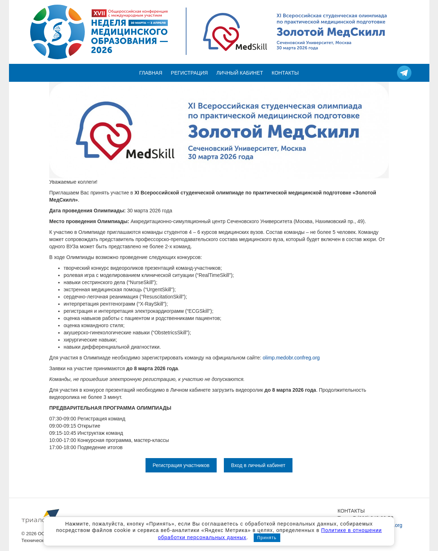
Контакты (285, 73)
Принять (267, 537)
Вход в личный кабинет (258, 465)
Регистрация (189, 73)
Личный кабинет (239, 73)
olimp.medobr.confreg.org (291, 358)
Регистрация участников (181, 465)
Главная (150, 73)
